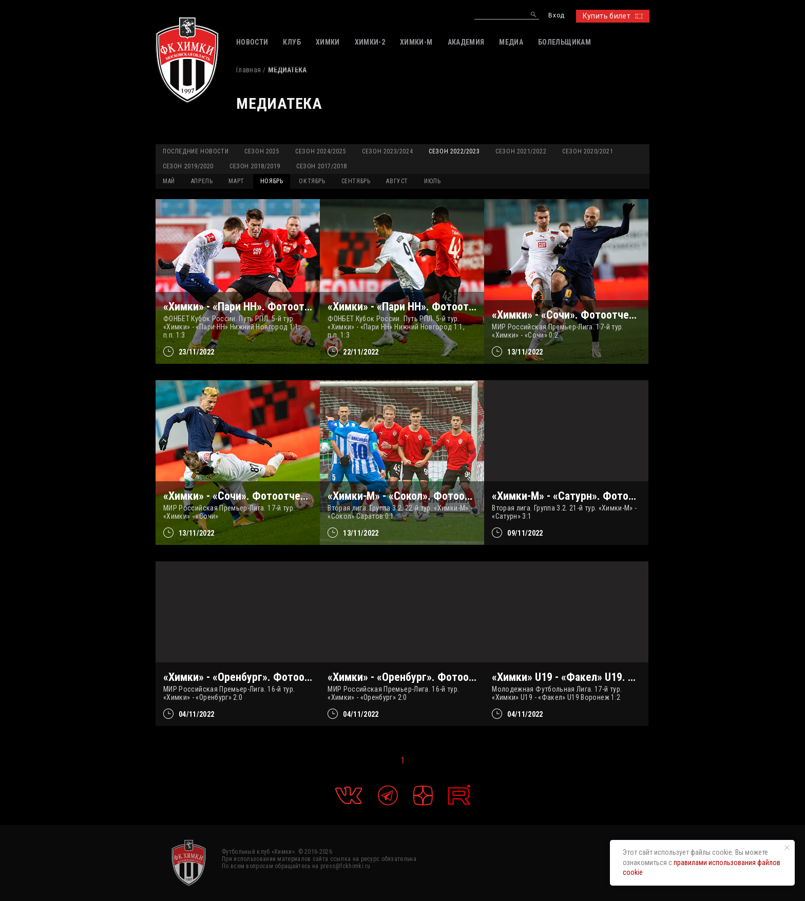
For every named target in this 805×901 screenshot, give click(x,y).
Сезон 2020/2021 (587, 151)
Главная (248, 70)
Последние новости (195, 151)
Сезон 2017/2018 (321, 166)
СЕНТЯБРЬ (356, 181)
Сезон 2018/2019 (254, 166)
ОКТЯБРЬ (312, 181)
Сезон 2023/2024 (387, 151)
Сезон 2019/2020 (188, 166)
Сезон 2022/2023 (454, 151)
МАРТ (236, 181)
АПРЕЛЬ (202, 181)
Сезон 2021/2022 (520, 151)
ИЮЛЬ (432, 181)
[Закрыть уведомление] (787, 848)
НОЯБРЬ (271, 181)
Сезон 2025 (261, 151)
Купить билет (613, 16)
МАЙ (169, 181)
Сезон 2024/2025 (320, 151)
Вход (556, 15)
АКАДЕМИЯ (466, 42)
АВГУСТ (397, 181)
